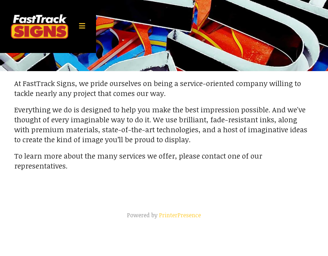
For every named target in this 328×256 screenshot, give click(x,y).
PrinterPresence (180, 215)
